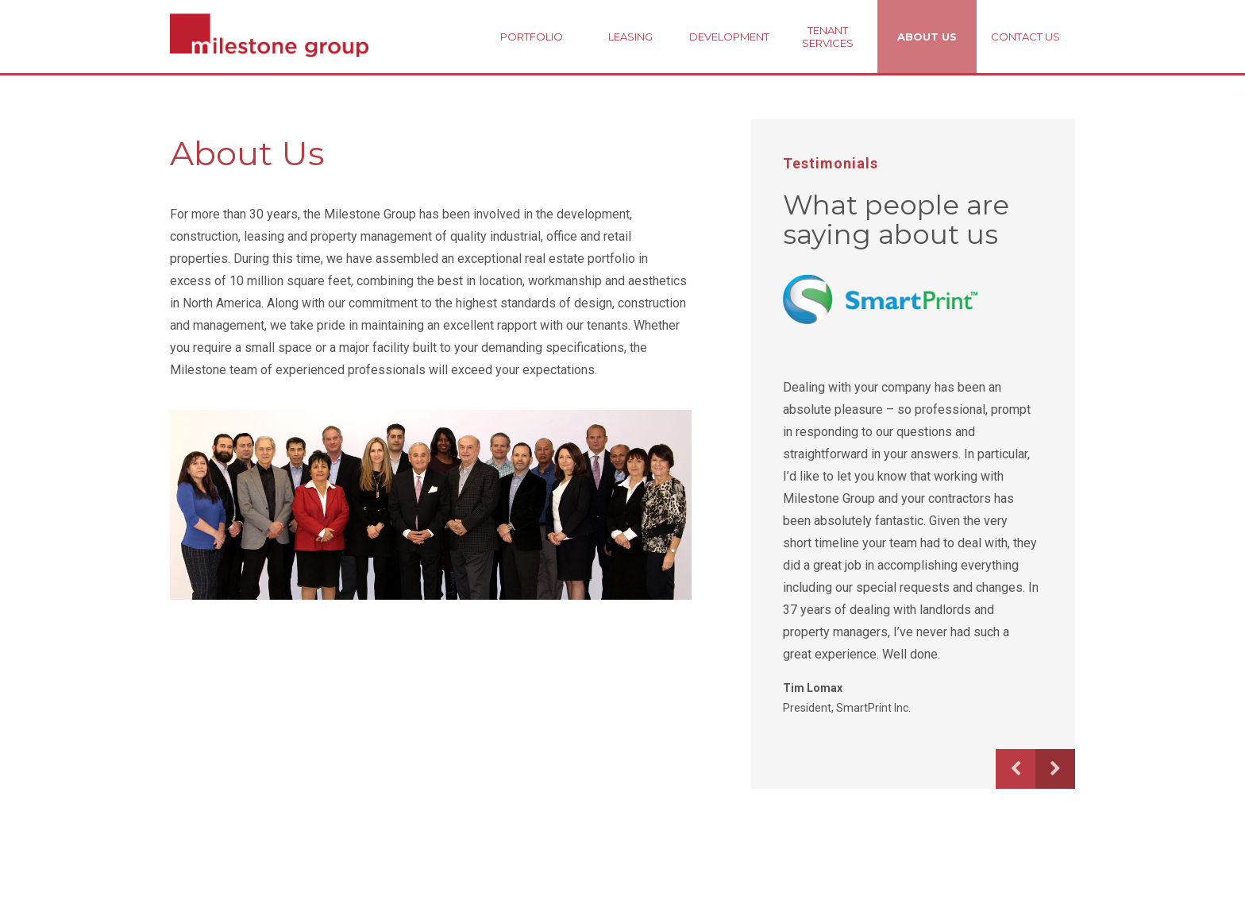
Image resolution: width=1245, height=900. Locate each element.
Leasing (630, 36)
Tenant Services (828, 36)
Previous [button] (1015, 769)
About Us (927, 36)
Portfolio (531, 36)
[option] (911, 495)
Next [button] (1055, 769)
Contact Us (1025, 36)
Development (729, 36)
